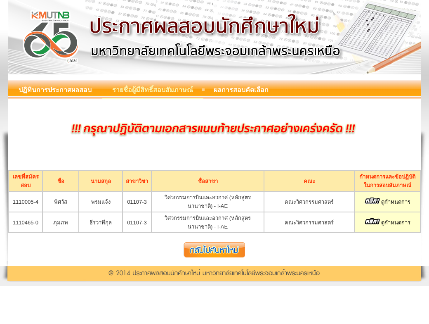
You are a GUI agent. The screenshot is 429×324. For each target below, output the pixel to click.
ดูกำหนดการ (387, 202)
